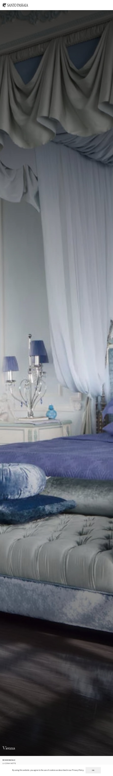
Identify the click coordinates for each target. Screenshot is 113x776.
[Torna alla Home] (15, 5)
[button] (108, 5)
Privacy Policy (77, 770)
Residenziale (9, 760)
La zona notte (9, 763)
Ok (93, 770)
